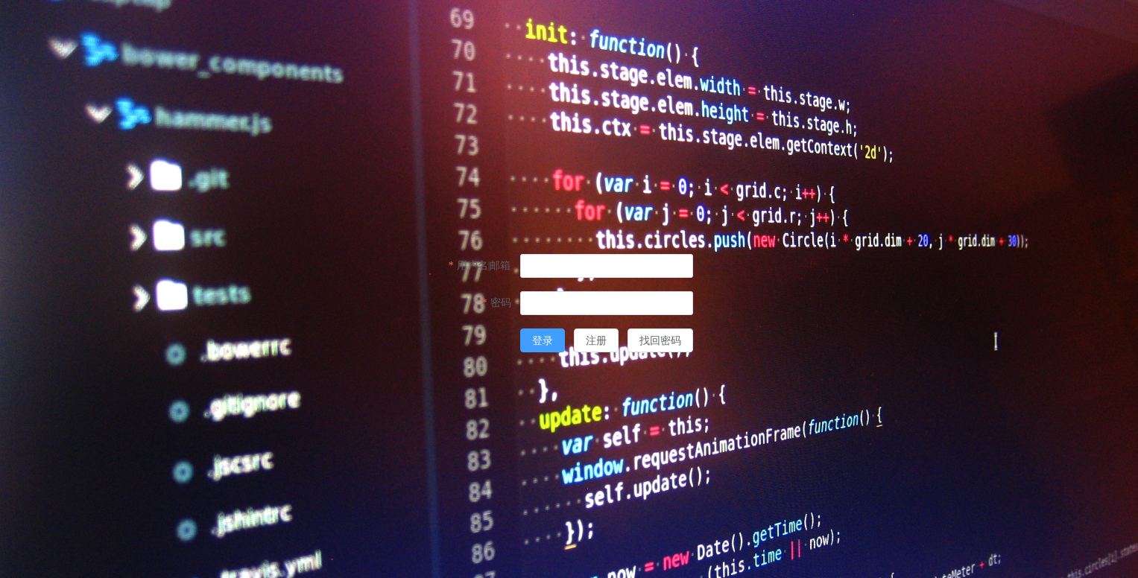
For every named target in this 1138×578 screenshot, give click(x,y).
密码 (500, 302)
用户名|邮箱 (484, 265)
